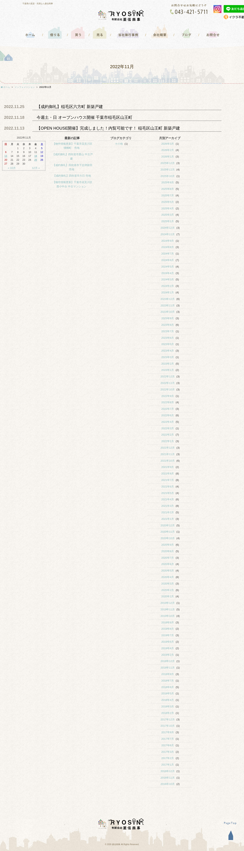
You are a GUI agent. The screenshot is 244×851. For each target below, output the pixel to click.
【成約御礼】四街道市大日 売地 (72, 175)
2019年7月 (167, 635)
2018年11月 (168, 667)
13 (5, 156)
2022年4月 (167, 421)
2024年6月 (167, 260)
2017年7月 (167, 738)
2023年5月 (167, 344)
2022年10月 (168, 389)
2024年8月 (167, 247)
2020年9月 (167, 544)
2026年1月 (167, 156)
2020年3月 (167, 583)
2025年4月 (167, 208)
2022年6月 (167, 415)
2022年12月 (168, 376)
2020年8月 (167, 551)
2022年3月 (167, 428)
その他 (119, 143)
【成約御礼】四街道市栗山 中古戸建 (72, 156)
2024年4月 (167, 273)
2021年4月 (167, 499)
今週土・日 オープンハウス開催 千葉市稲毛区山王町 (84, 117)
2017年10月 (168, 725)
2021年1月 (167, 518)
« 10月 (12, 167)
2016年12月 (168, 771)
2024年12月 (168, 227)
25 (35, 159)
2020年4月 (167, 577)
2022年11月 (168, 383)
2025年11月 (168, 169)
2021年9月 (167, 467)
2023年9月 (167, 318)
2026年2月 (167, 150)
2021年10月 (168, 460)
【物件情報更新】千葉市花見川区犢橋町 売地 (72, 146)
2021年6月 (167, 486)
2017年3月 (167, 751)
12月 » (36, 167)
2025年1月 (167, 221)
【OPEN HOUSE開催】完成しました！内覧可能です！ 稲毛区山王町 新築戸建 (108, 128)
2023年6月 (167, 337)
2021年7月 (167, 480)
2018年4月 (167, 699)
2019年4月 (167, 648)
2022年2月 (167, 434)
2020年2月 (167, 590)
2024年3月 (167, 279)
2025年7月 (167, 195)
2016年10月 (168, 783)
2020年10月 (168, 538)
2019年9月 (167, 622)
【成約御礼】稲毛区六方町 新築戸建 (70, 106)
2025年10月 (168, 176)
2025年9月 (167, 182)
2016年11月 (168, 777)
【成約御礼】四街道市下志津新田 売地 (72, 167)
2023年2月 (167, 363)
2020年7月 (167, 557)
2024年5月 (167, 266)
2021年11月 (168, 454)
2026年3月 (167, 143)
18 (35, 156)
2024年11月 (168, 234)
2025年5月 (167, 201)
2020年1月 (167, 596)
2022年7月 (167, 408)
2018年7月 (167, 680)
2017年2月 (167, 758)
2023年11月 (168, 305)
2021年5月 (167, 493)
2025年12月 (168, 163)
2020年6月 (167, 564)
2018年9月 (167, 674)
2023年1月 (167, 369)
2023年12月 (168, 298)
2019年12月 (168, 602)
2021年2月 (167, 512)
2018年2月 (167, 712)
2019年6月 (167, 641)
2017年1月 (167, 764)
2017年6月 (167, 745)
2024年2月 (167, 285)
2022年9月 (167, 396)
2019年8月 (167, 628)
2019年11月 (168, 609)
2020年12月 (168, 525)
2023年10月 (168, 311)
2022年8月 (167, 402)
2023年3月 (167, 357)
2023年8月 (167, 324)
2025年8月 (167, 188)
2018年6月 (167, 687)
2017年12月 (168, 719)
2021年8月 (167, 473)
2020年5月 (167, 570)
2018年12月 (168, 661)
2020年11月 (168, 531)
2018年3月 (167, 706)
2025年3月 (167, 214)
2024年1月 (167, 292)
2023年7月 (167, 331)
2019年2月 (167, 654)
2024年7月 (167, 253)
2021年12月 (168, 447)
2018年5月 (167, 693)
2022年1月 (167, 441)
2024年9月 (167, 240)
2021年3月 (167, 505)
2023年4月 (167, 350)
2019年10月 (168, 615)
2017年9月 (167, 732)
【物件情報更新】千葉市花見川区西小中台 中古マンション (72, 184)
